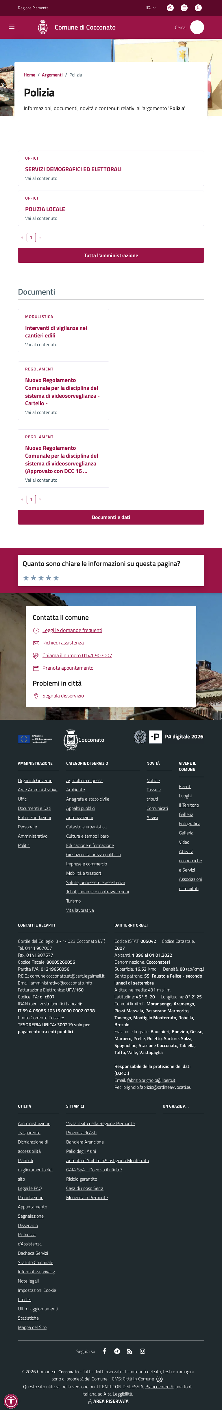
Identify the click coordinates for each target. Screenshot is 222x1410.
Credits (24, 1299)
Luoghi (185, 795)
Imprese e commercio (86, 863)
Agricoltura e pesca (84, 780)
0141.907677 (39, 954)
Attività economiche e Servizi (190, 860)
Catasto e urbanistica (86, 826)
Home (29, 74)
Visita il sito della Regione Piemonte (100, 1123)
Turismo (73, 900)
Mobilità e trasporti (84, 873)
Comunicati (157, 808)
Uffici (31, 158)
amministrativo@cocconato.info (61, 982)
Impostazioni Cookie (37, 1290)
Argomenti (52, 74)
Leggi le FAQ (30, 1188)
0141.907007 (38, 948)
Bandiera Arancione (85, 1141)
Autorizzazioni (79, 817)
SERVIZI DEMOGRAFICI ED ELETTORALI (73, 169)
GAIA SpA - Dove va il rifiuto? (94, 1169)
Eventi (185, 786)
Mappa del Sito (32, 1327)
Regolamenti (40, 369)
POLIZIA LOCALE (45, 208)
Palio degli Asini (81, 1151)
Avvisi (152, 817)
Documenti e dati (111, 517)
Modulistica (39, 316)
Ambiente (75, 789)
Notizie (153, 780)
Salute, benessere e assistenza (95, 882)
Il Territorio (189, 804)
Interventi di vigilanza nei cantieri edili (56, 331)
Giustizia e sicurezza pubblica (93, 854)
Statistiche (28, 1317)
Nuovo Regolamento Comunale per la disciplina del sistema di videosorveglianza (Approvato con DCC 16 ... (61, 459)
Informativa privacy (36, 1271)
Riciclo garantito (81, 1178)
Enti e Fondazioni (34, 817)
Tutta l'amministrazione (111, 255)
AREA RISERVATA (107, 1401)
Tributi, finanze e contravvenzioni (97, 891)
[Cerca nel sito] (197, 27)
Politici (24, 845)
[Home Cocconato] (73, 27)
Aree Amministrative (38, 789)
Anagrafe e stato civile (87, 798)
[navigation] (11, 26)
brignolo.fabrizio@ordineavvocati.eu (157, 1087)
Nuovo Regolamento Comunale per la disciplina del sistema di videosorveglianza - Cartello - (62, 391)
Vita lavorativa (80, 910)
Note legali (28, 1280)
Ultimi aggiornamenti (38, 1308)
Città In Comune (138, 1378)
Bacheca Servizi (33, 1253)
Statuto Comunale (35, 1262)
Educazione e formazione (90, 845)
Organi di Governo (35, 780)
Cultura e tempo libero (87, 835)
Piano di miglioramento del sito (35, 1169)
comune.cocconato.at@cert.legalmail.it (67, 975)
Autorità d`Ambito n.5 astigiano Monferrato (107, 1160)
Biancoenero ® (159, 1386)
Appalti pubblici (80, 808)
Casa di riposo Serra (84, 1188)
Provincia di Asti (81, 1132)
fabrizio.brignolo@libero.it (151, 1080)
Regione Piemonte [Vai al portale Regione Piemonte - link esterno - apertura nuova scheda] (33, 8)
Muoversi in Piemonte (87, 1197)
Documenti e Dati (34, 808)
